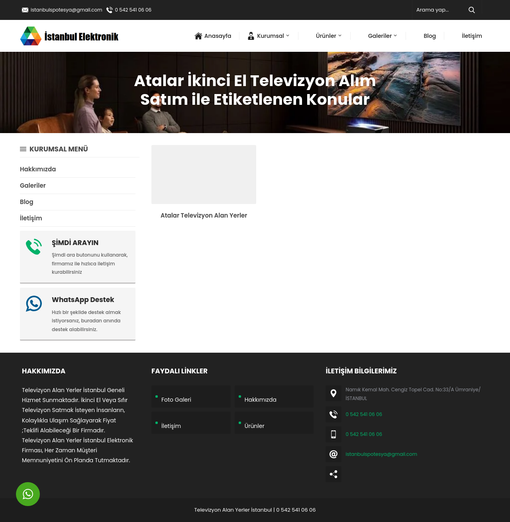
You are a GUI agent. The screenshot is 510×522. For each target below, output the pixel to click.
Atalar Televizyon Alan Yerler (204, 215)
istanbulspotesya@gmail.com (66, 9)
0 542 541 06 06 (133, 9)
